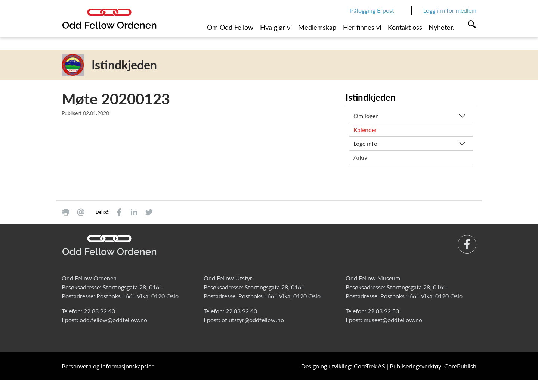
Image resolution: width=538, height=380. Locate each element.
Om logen (366, 115)
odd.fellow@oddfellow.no (113, 319)
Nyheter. (441, 27)
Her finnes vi (362, 27)
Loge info (365, 143)
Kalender (365, 129)
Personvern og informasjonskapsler (108, 366)
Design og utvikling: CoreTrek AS (343, 366)
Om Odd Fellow (230, 27)
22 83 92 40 (99, 310)
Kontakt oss (405, 27)
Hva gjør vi (276, 27)
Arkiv (360, 157)
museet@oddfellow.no (393, 319)
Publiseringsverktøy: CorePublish (433, 366)
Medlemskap (317, 27)
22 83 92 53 (383, 310)
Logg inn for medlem (449, 10)
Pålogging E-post (372, 10)
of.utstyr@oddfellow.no (253, 319)
